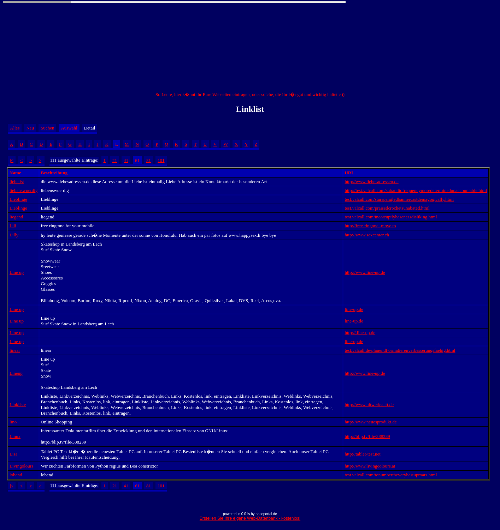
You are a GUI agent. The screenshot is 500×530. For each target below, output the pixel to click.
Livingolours (21, 466)
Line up (17, 272)
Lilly (14, 234)
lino (13, 421)
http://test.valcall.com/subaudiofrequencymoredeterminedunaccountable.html (416, 190)
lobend (16, 474)
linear (15, 350)
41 (126, 160)
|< (11, 160)
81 (148, 160)
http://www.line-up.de (365, 272)
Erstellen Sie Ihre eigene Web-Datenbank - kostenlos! (250, 518)
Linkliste (18, 404)
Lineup (16, 373)
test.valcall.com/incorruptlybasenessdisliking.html (391, 216)
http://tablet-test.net (362, 454)
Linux (15, 436)
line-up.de (354, 309)
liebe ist (17, 181)
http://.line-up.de (360, 332)
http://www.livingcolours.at (370, 466)
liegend (16, 216)
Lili (13, 225)
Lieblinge (18, 199)
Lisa (13, 454)
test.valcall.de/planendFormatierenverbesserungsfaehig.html (400, 350)
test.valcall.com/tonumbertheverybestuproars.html (391, 474)
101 (161, 160)
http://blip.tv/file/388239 (367, 436)
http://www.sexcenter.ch (367, 234)
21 (114, 160)
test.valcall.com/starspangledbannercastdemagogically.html (399, 199)
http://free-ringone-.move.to (370, 225)
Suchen (47, 128)
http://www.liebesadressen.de (371, 181)
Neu (30, 128)
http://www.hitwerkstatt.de (369, 404)
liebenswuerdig (23, 190)
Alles (14, 128)
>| (40, 160)
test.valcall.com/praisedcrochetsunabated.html (387, 208)
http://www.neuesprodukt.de (370, 421)
